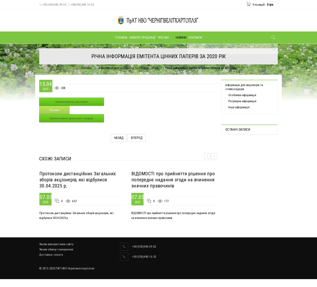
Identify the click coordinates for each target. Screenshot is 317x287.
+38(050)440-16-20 (82, 4)
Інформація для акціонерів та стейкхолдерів (128, 68)
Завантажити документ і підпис (71, 118)
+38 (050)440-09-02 (54, 4)
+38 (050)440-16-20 (144, 257)
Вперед (137, 138)
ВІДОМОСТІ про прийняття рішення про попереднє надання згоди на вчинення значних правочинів (173, 180)
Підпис (54, 110)
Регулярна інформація (242, 101)
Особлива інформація (242, 95)
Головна (86, 68)
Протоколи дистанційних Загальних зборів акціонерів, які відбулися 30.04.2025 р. (77, 180)
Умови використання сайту (56, 244)
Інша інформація (238, 107)
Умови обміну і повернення (56, 249)
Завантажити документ (71, 101)
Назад (119, 138)
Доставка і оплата (51, 255)
